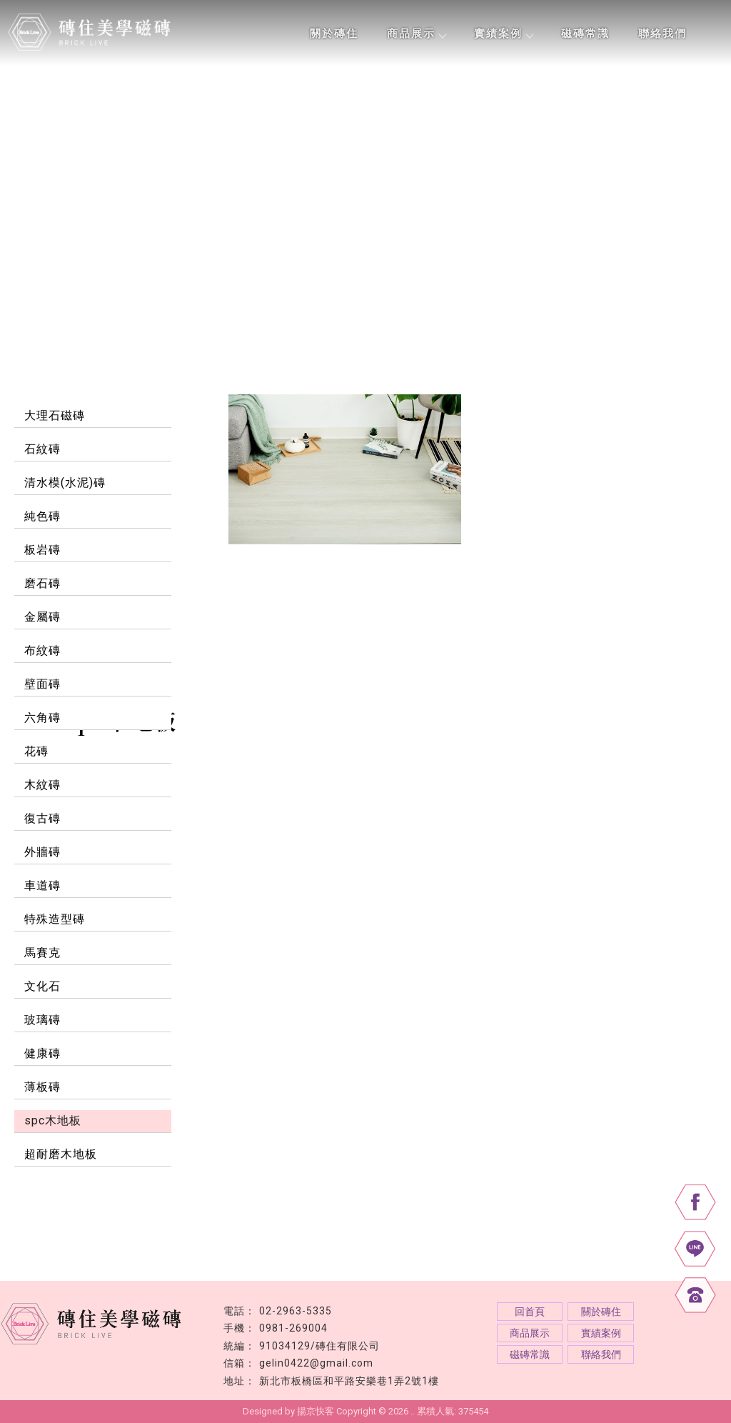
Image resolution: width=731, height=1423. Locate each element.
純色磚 (42, 516)
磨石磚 (42, 583)
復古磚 (42, 818)
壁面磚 (42, 684)
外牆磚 (42, 852)
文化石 (42, 986)
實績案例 (503, 33)
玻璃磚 (42, 1020)
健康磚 (42, 1053)
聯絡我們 (662, 33)
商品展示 (416, 33)
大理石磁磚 (54, 415)
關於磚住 (334, 33)
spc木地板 (52, 1120)
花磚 (36, 751)
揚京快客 (315, 1411)
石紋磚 (42, 449)
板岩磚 (42, 549)
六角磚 (42, 717)
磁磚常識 (585, 33)
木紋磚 (42, 785)
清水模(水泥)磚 (65, 482)
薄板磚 (42, 1087)
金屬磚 (42, 617)
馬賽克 (42, 952)
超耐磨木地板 (60, 1154)
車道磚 (42, 885)
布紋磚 (42, 650)
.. (412, 1411)
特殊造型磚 (54, 919)
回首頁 (530, 1311)
